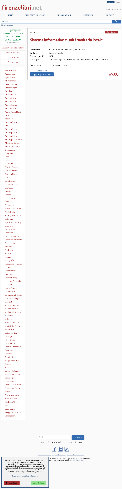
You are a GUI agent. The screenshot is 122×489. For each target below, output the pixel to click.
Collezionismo (11, 171)
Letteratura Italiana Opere (13, 295)
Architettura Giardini (10, 108)
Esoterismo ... (10, 229)
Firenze (8, 257)
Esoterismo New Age (12, 236)
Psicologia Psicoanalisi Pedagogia (10, 350)
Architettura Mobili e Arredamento (13, 112)
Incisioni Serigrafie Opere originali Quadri (13, 281)
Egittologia (10, 212)
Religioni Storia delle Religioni (12, 361)
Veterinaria (10, 409)
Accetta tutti (38, 483)
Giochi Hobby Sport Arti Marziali (13, 278)
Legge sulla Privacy (59, 455)
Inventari (9, 285)
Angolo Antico (11, 84)
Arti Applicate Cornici (11, 133)
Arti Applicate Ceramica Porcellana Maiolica (13, 129)
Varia (7, 405)
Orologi (8, 336)
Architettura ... (11, 98)
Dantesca (9, 188)
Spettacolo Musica (13, 385)
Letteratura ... (10, 291)
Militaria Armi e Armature (12, 323)
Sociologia (9, 378)
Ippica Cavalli (11, 288)
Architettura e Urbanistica (11, 105)
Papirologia (10, 343)
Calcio (7, 160)
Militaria (8, 319)
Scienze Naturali (12, 371)
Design (8, 191)
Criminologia (10, 181)
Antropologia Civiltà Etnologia (12, 88)
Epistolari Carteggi (13, 222)
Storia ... (8, 392)
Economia (9, 205)
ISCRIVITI (78, 437)
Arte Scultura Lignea (11, 122)
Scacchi (8, 364)
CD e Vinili (9, 164)
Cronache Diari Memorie (11, 184)
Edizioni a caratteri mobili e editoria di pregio (13, 209)
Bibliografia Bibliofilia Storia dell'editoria (12, 150)
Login (108, 10)
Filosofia (8, 253)
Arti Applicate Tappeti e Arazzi (12, 136)
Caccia (7, 157)
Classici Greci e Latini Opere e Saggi (13, 167)
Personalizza (11, 483)
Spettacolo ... (10, 381)
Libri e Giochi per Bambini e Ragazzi (13, 298)
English (119, 2)
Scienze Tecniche (12, 374)
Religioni (9, 357)
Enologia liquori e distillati (13, 215)
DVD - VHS (10, 198)
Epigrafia (9, 219)
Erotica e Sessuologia (10, 226)
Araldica (8, 91)
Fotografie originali (13, 264)
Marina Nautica (11, 309)
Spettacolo (112, 32)
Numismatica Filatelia (10, 329)
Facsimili (9, 247)
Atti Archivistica (12, 143)
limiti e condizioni (13, 42)
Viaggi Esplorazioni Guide (13, 412)
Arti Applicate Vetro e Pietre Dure (13, 140)
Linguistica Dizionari (9, 302)
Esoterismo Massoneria (10, 233)
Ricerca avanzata (7, 25)
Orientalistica (11, 333)
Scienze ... (9, 367)
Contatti (109, 15)
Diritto (8, 195)
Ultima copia (42, 71)
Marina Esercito (12, 305)
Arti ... (7, 126)
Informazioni (64, 15)
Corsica (8, 177)
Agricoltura (10, 74)
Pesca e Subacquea (13, 347)
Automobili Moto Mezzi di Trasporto (13, 146)
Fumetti (8, 267)
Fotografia (9, 260)
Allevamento (10, 81)
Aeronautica (10, 70)
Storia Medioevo (12, 395)
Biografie (9, 153)
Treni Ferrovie (11, 399)
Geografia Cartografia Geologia (10, 274)
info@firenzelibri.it (77, 461)
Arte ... (7, 115)
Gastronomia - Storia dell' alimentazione (11, 271)
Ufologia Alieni (11, 402)
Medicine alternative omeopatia (9, 316)
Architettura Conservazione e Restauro (12, 102)
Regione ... (9, 354)
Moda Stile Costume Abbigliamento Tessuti (14, 326)
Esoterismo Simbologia (10, 243)
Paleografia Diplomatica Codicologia (10, 340)
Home (10, 15)
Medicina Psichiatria (14, 312)
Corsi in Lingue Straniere (11, 174)
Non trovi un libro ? (35, 15)
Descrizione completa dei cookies (25, 476)
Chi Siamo (88, 15)
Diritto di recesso (44, 455)
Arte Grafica (10, 119)
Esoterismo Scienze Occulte (13, 240)
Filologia (9, 250)
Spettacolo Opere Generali (12, 388)
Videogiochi (10, 416)
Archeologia (10, 95)
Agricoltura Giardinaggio (10, 77)
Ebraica (8, 202)
